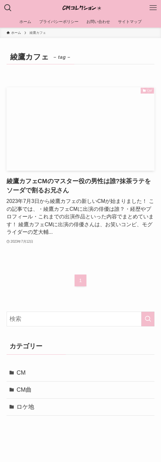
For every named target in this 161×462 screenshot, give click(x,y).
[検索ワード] (81, 319)
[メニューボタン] (153, 8)
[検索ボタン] (8, 8)
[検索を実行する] (147, 319)
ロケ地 (25, 407)
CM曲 (23, 389)
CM (20, 372)
